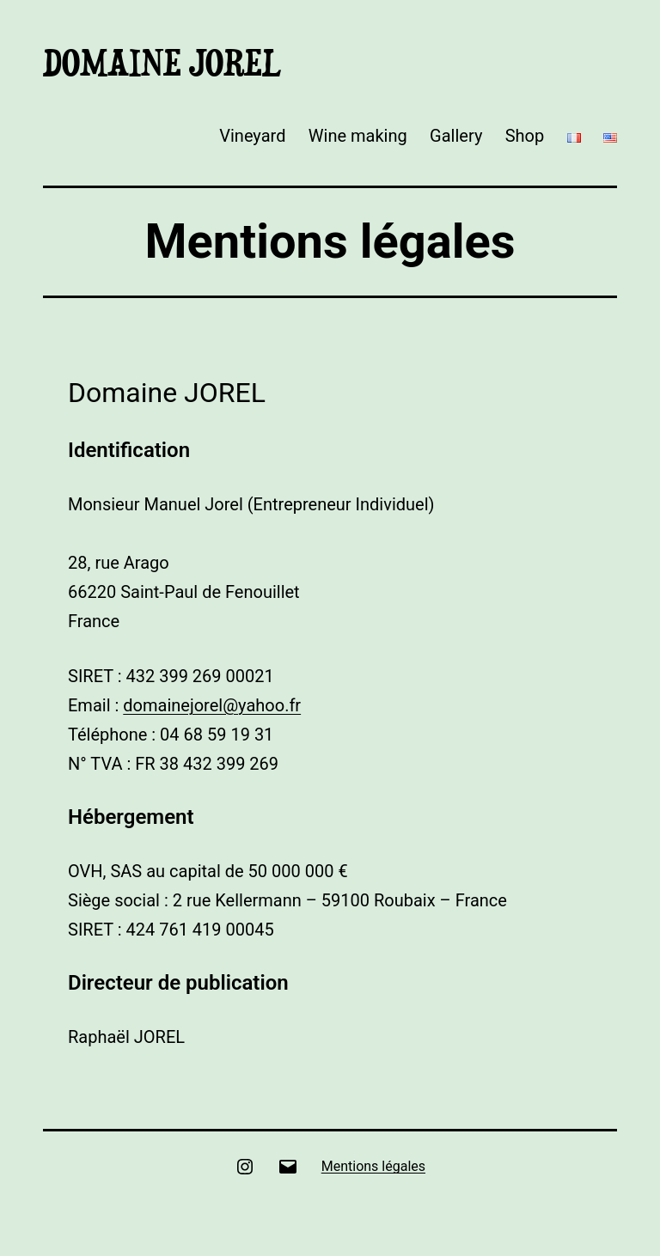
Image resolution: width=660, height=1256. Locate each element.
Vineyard (252, 135)
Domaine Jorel (162, 62)
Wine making (358, 135)
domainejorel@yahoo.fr (212, 705)
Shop (525, 135)
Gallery (456, 135)
